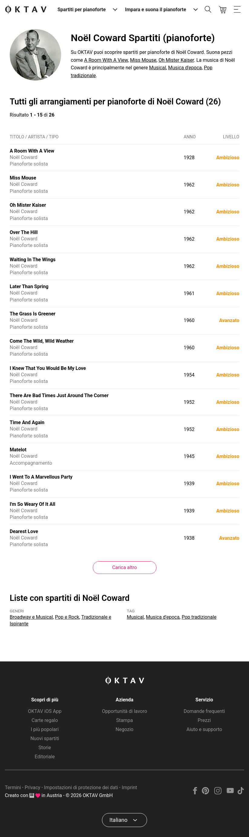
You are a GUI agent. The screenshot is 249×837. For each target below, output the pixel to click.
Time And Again (27, 422)
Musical (157, 68)
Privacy (32, 787)
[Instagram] (218, 793)
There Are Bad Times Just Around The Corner (59, 395)
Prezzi (204, 720)
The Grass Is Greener (32, 314)
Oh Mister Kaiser (176, 60)
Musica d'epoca (185, 68)
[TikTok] (240, 793)
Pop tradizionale (199, 617)
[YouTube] (230, 793)
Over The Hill (24, 232)
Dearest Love (24, 531)
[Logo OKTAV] (26, 10)
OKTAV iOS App (44, 711)
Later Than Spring (29, 286)
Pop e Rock (67, 617)
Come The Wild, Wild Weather (42, 341)
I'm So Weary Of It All (32, 504)
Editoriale (45, 757)
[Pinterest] (205, 793)
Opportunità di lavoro (124, 711)
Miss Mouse (143, 60)
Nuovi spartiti (44, 738)
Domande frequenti (204, 711)
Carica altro (124, 567)
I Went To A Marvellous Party (41, 477)
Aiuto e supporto (204, 729)
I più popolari (45, 729)
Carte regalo (44, 720)
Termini (13, 787)
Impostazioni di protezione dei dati (81, 787)
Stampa (124, 720)
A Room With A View (106, 60)
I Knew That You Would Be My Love (48, 368)
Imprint (129, 787)
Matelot (18, 450)
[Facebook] (195, 793)
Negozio (124, 729)
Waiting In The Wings (33, 259)
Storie (44, 747)
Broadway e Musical (31, 617)
